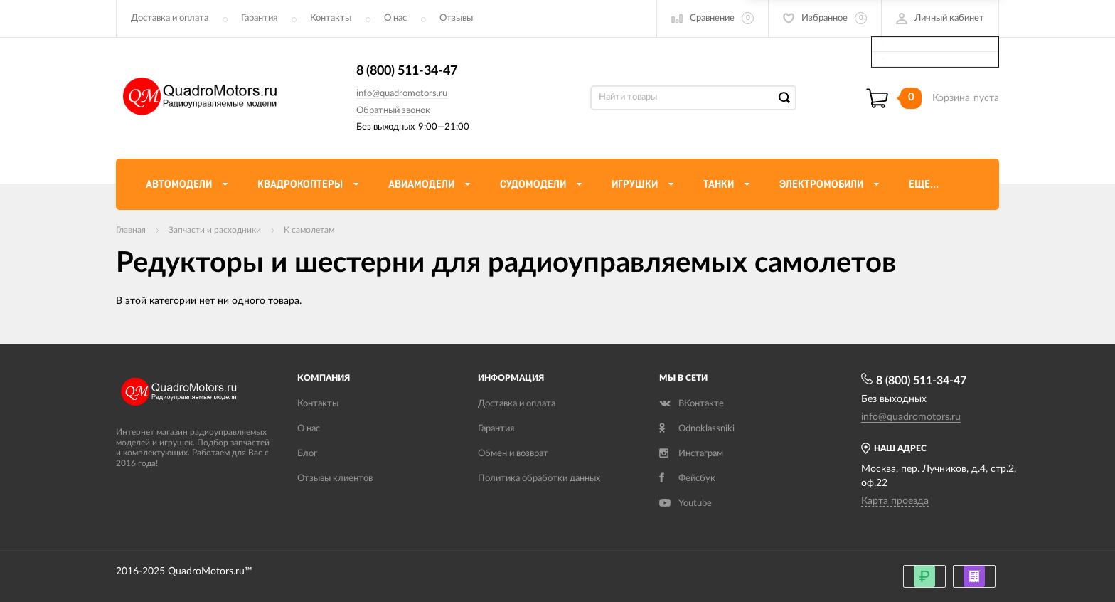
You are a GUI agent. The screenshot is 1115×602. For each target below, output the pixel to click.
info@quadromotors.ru (401, 93)
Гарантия (259, 18)
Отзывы (456, 18)
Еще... (924, 184)
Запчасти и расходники (215, 230)
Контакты (330, 18)
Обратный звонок (393, 110)
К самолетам (309, 230)
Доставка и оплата (169, 18)
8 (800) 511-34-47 (406, 71)
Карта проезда (895, 501)
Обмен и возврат (513, 453)
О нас (395, 18)
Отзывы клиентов (335, 478)
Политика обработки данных (539, 478)
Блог (307, 453)
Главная (131, 230)
